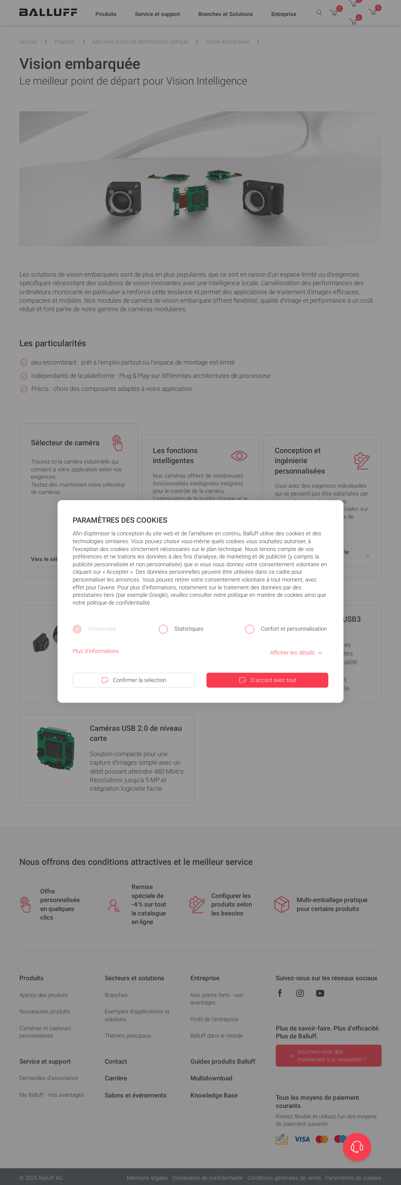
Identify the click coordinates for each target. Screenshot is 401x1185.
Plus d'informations (96, 651)
